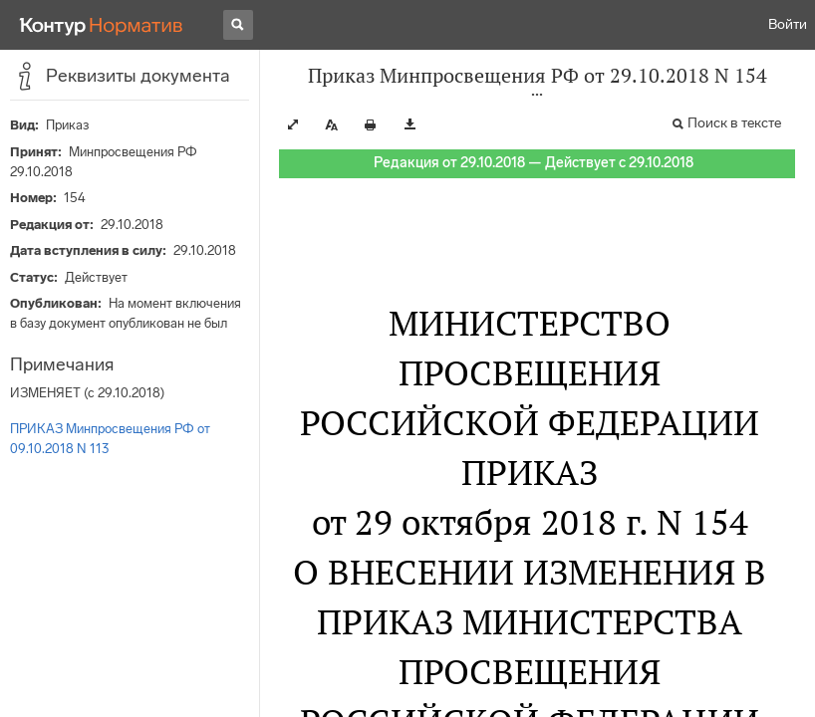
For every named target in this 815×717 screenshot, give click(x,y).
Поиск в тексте (734, 123)
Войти (787, 24)
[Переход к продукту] (101, 25)
